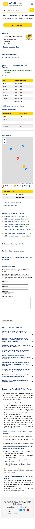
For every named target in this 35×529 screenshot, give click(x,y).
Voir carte (12, 47)
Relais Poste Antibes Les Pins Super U (15, 236)
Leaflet (22, 183)
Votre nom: (5, 282)
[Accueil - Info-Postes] (13, 6)
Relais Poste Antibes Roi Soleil (13, 226)
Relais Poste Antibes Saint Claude (14, 221)
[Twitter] (24, 512)
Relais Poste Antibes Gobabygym (14, 224)
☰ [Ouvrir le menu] (32, 3)
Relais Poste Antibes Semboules (13, 219)
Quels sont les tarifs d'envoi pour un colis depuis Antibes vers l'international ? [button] (15, 377)
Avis (17, 47)
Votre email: (5, 287)
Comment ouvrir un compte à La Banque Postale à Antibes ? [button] (15, 383)
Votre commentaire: (7, 296)
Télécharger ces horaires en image (13, 106)
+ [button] (4, 139)
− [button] (4, 142)
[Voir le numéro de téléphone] (14, 57)
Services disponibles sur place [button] (14, 251)
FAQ (8, 512)
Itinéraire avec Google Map (13, 202)
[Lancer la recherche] (31, 10)
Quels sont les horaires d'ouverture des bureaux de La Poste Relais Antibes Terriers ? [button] (16, 335)
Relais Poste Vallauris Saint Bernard (14, 233)
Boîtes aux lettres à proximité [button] (13, 244)
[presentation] (16, 316)
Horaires (5, 47)
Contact (9, 514)
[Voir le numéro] (17, 25)
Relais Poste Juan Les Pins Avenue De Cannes (18, 229)
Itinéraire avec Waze (11, 205)
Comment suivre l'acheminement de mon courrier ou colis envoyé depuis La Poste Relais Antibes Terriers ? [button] (15, 342)
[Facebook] (21, 512)
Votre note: (5, 292)
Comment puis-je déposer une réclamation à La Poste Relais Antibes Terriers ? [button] (16, 353)
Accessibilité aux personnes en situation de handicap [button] (17, 258)
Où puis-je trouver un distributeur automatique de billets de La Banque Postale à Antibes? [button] (16, 359)
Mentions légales (12, 516)
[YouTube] (28, 512)
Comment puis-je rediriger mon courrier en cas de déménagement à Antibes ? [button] (16, 372)
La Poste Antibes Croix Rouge (13, 216)
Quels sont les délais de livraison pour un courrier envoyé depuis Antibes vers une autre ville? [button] (15, 366)
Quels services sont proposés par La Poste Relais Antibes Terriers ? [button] (16, 348)
